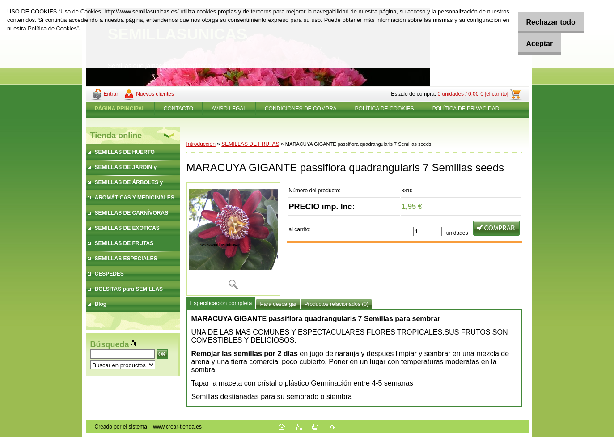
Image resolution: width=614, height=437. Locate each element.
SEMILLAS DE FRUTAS (250, 144)
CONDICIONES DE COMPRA (301, 109)
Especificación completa (221, 303)
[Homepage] (120, 108)
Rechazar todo (545, 22)
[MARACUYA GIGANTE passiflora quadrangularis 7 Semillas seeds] (233, 239)
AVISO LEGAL (229, 109)
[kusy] (427, 231)
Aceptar (534, 43)
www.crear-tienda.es (177, 427)
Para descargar (278, 304)
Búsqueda (109, 344)
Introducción (201, 144)
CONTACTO (178, 109)
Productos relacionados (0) (336, 304)
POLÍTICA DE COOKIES (384, 109)
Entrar (111, 94)
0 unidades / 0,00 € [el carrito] (472, 94)
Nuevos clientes (155, 94)
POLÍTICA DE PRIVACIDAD (466, 109)
